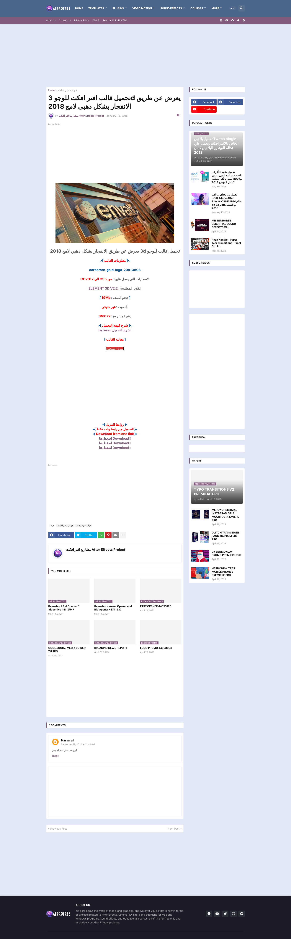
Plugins (118, 8)
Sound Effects (171, 8)
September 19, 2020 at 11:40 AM (78, 744)
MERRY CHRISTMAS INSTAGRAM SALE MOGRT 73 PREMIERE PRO (225, 515)
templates (96, 8)
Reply (55, 755)
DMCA (95, 20)
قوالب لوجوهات (83, 525)
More (215, 8)
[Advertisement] (145, 55)
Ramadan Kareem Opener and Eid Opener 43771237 (113, 608)
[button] (232, 8)
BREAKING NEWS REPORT (110, 647)
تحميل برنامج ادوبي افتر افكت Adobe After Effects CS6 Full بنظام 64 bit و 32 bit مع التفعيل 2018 (227, 201)
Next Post (173, 828)
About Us (51, 20)
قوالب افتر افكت (67, 90)
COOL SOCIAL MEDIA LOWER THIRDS (67, 649)
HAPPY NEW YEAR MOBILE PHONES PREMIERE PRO (223, 572)
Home (79, 8)
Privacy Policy (81, 20)
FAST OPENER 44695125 (155, 606)
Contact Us (65, 20)
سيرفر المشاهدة (114, 348)
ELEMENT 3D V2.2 (103, 288)
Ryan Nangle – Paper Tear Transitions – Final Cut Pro (226, 243)
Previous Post (58, 828)
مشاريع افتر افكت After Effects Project (95, 549)
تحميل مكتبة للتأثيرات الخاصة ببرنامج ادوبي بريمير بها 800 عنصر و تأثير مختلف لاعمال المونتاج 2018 (227, 177)
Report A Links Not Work (115, 20)
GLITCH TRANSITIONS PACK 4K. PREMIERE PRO (226, 536)
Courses (196, 8)
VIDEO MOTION (142, 8)
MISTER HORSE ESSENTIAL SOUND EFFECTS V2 (224, 224)
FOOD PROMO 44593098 (156, 647)
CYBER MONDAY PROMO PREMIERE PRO (226, 553)
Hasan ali (67, 740)
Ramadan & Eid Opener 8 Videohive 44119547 (63, 608)
